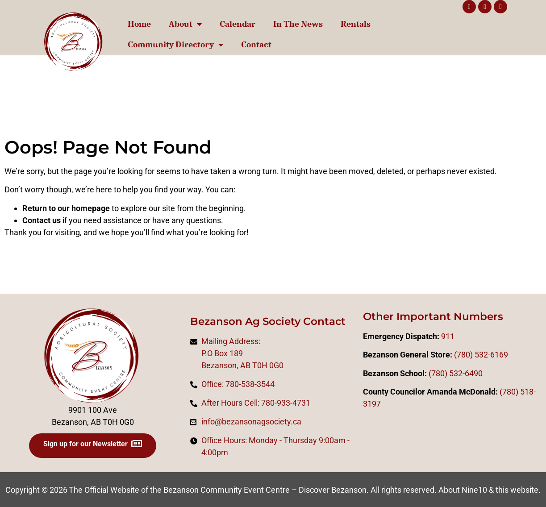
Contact (256, 44)
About (185, 24)
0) (514, 391)
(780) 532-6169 (481, 354)
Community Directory (175, 44)
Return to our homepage (66, 208)
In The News (298, 24)
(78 (505, 391)
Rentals (356, 24)
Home (139, 24)
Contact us (41, 220)
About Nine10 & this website (488, 490)
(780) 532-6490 (456, 373)
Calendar (237, 24)
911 (447, 336)
